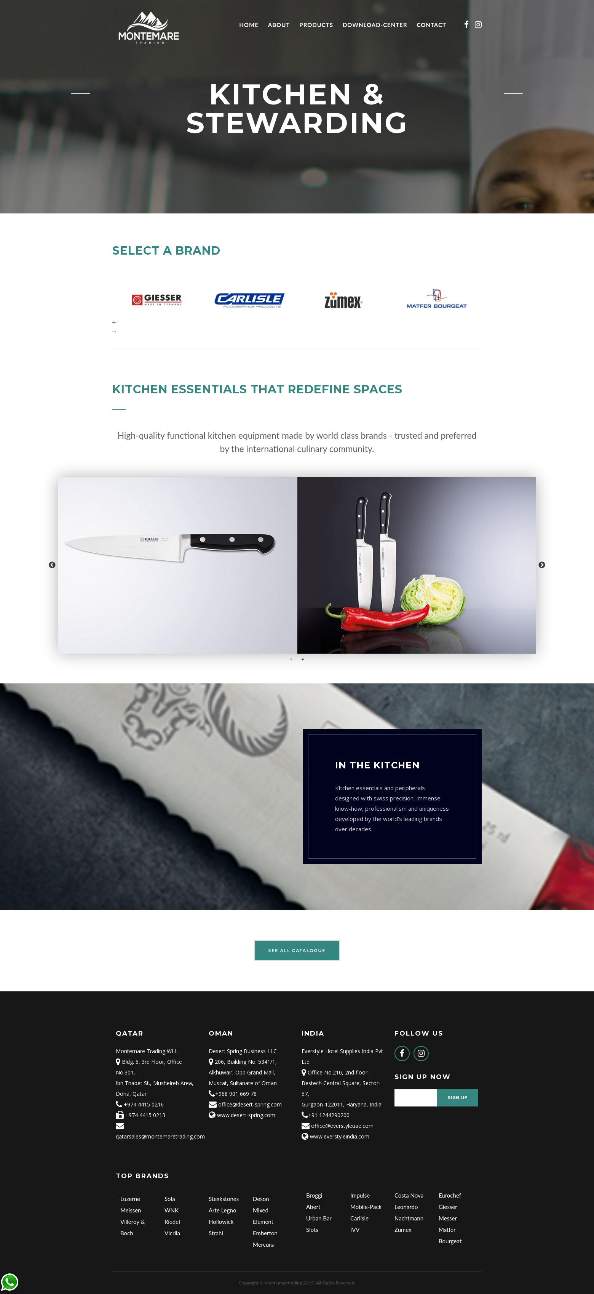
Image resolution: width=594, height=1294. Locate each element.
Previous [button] (52, 565)
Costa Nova (408, 1195)
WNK (171, 1210)
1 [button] (291, 659)
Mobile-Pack (366, 1206)
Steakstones (224, 1198)
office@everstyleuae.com (338, 1125)
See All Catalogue (297, 950)
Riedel (172, 1221)
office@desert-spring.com (245, 1104)
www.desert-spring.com (242, 1115)
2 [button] (303, 659)
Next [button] (542, 565)
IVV (355, 1229)
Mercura (263, 1244)
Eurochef (450, 1195)
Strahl (216, 1233)
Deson (261, 1198)
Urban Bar (319, 1218)
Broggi (314, 1195)
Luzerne (130, 1198)
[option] (297, 565)
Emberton (265, 1233)
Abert (313, 1206)
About (279, 24)
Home (248, 24)
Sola (169, 1198)
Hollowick (221, 1221)
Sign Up (457, 1097)
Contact (431, 24)
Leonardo (406, 1206)
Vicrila (172, 1233)
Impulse (360, 1195)
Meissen (130, 1210)
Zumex (403, 1229)
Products (316, 24)
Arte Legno (222, 1210)
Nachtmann (408, 1218)
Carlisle (359, 1218)
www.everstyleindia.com (335, 1136)
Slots (312, 1229)
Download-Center (375, 24)
